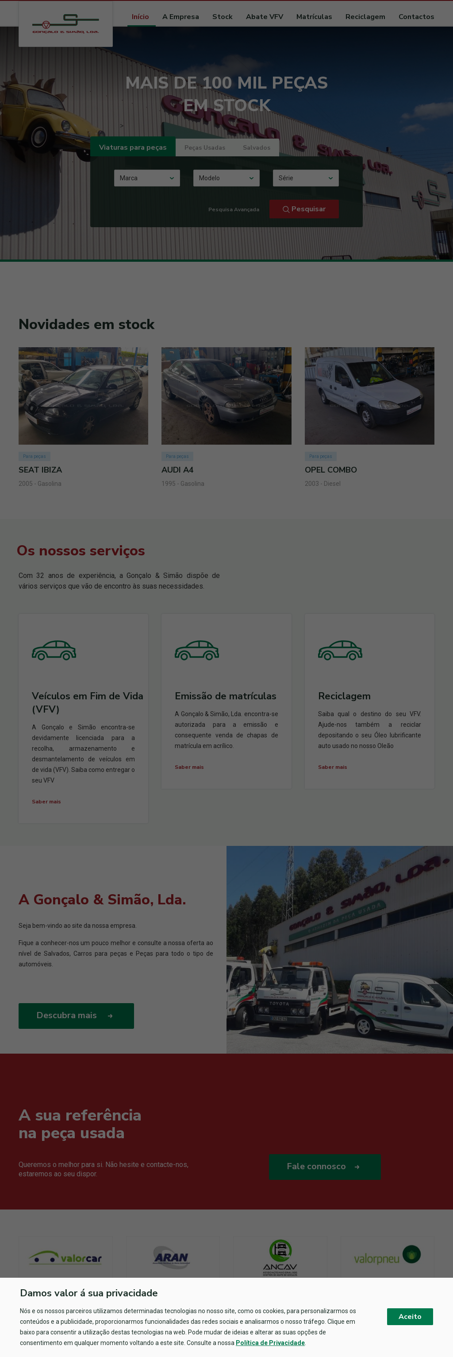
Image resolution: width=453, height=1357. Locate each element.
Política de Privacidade (270, 1342)
